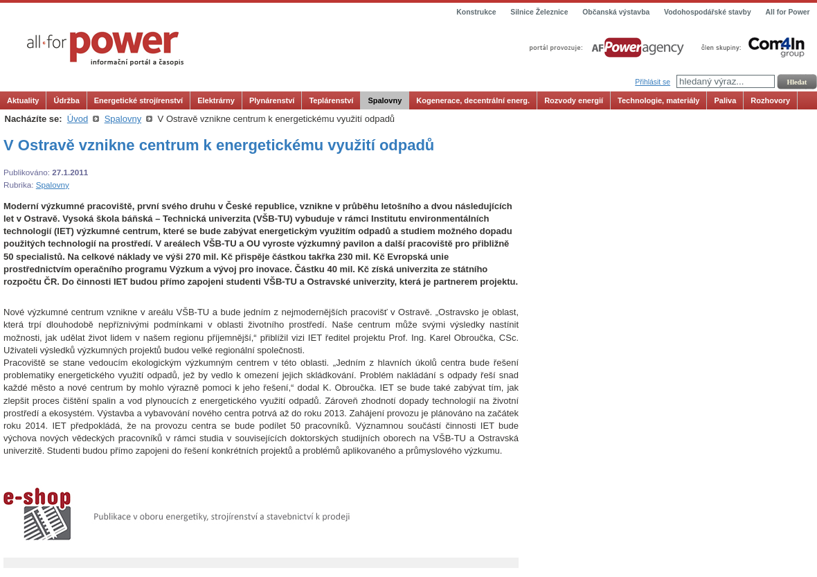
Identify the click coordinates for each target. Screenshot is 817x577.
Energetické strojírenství (138, 100)
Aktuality (23, 100)
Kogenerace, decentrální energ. (473, 100)
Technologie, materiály (658, 100)
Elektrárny (216, 100)
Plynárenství (271, 100)
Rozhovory (770, 100)
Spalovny (385, 100)
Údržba (66, 100)
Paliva (725, 100)
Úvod (77, 119)
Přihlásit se (652, 82)
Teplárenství (331, 100)
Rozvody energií (573, 100)
